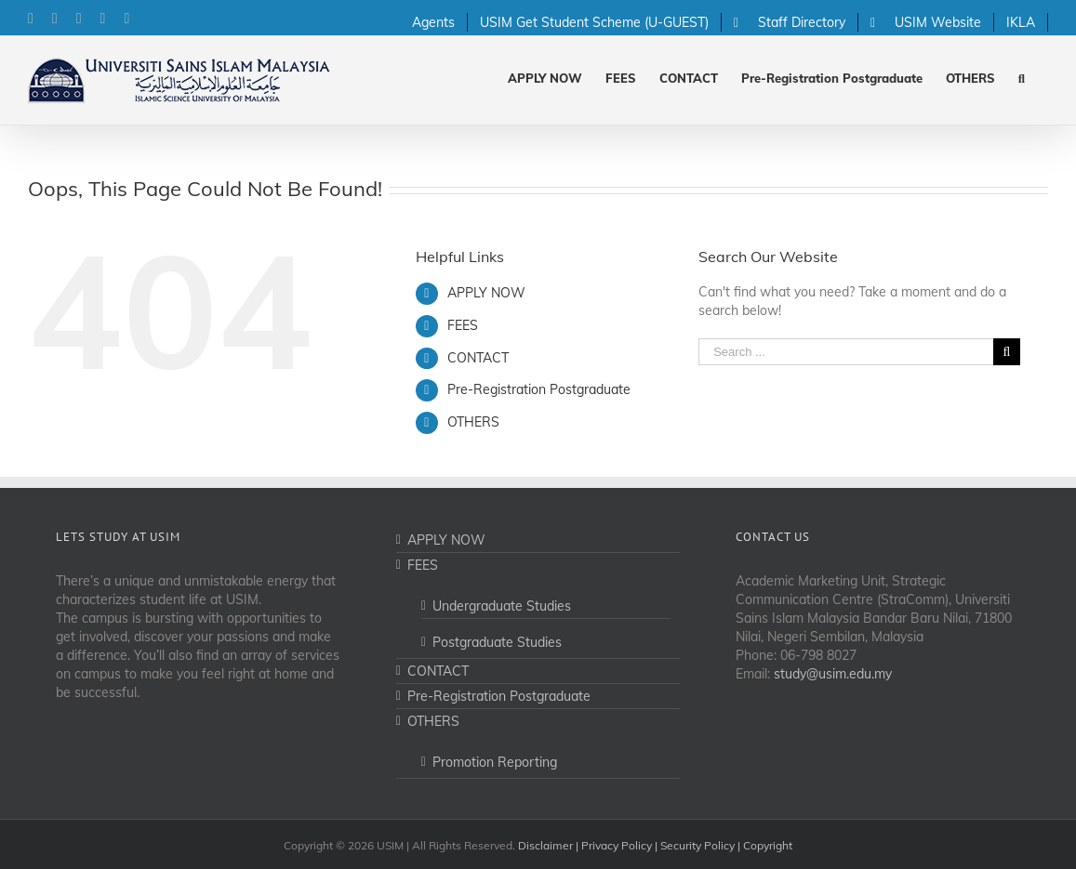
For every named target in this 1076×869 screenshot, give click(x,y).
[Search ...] (845, 351)
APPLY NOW (486, 292)
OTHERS (473, 422)
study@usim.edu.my (833, 673)
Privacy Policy (616, 845)
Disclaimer (545, 845)
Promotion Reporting (494, 762)
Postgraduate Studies (497, 642)
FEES (462, 325)
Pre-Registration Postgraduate (539, 389)
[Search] (1021, 76)
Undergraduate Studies (501, 606)
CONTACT (478, 357)
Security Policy (697, 845)
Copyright (767, 845)
